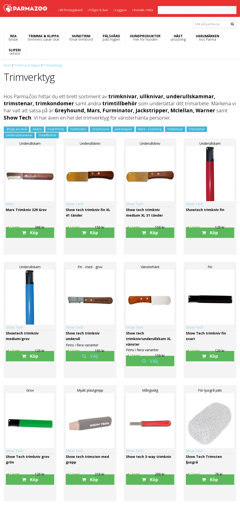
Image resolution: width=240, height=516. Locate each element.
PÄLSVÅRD (111, 38)
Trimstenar (197, 129)
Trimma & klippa (27, 65)
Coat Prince (56, 129)
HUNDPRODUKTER (145, 38)
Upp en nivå (16, 129)
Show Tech (74, 204)
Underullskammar (19, 135)
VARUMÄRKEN (207, 38)
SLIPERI (15, 52)
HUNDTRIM (81, 38)
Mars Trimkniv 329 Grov (26, 209)
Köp (30, 232)
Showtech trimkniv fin (205, 209)
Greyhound (100, 129)
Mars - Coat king (149, 129)
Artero (37, 129)
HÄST (178, 38)
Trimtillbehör (47, 135)
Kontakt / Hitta (142, 10)
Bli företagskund (70, 10)
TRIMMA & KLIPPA (43, 38)
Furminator (78, 129)
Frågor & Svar (98, 10)
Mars (10, 204)
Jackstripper (123, 129)
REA (13, 38)
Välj (90, 356)
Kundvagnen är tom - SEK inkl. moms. (188, 10)
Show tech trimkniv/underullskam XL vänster (148, 339)
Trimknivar (175, 129)
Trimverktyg (52, 65)
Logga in (120, 10)
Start (7, 65)
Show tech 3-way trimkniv (148, 456)
